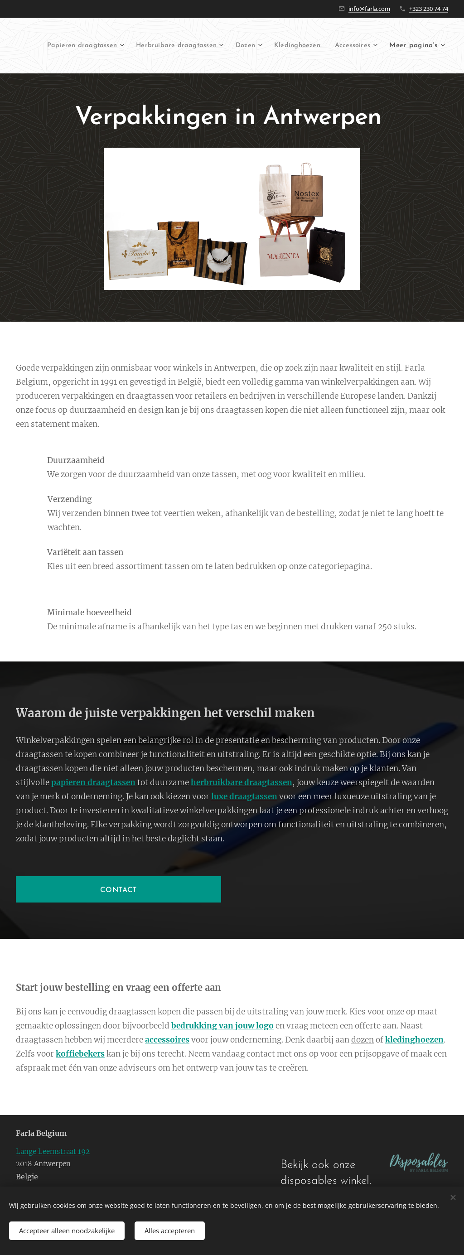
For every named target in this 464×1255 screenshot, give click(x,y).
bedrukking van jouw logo (222, 1026)
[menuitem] (127, 45)
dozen (362, 1040)
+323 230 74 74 (428, 9)
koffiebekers (80, 1054)
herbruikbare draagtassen (241, 783)
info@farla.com (369, 9)
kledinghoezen (414, 1040)
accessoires (167, 1040)
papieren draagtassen (93, 783)
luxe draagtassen (244, 797)
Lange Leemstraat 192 (53, 1151)
